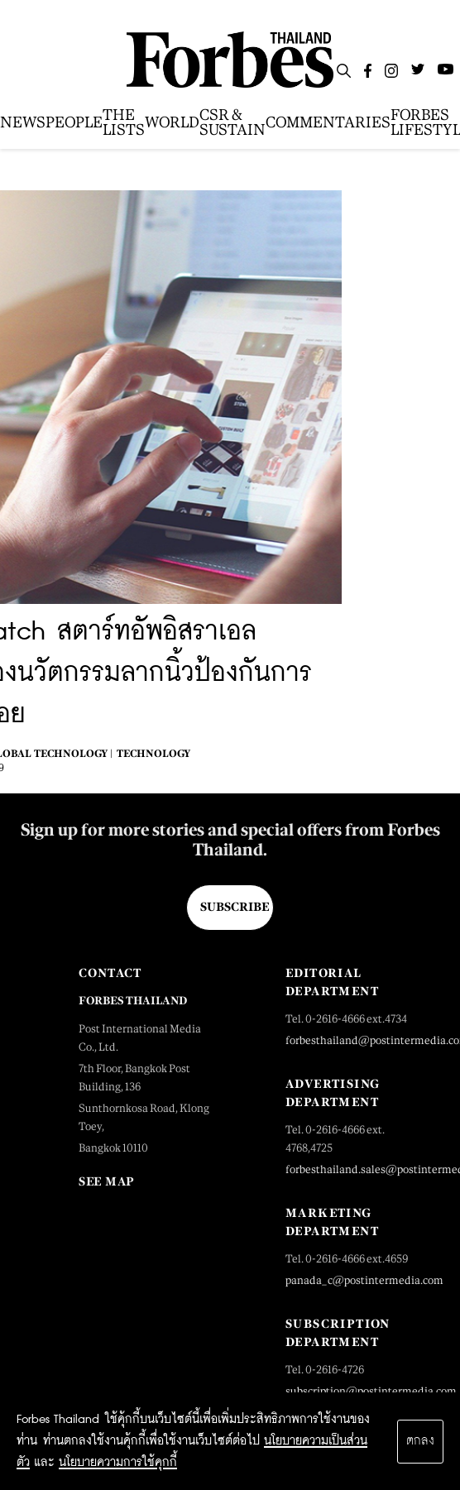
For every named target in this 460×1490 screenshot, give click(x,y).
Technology (153, 753)
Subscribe (234, 906)
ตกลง (420, 1441)
